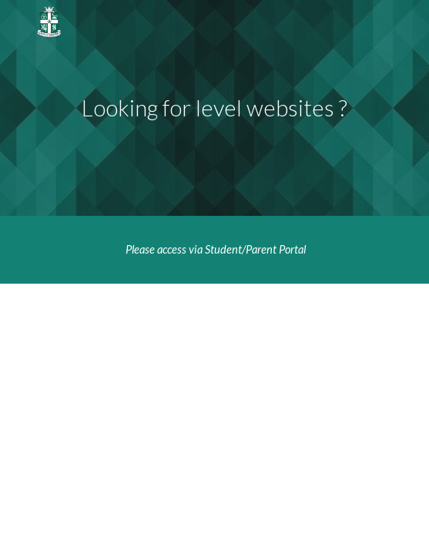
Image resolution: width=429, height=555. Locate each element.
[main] (214, 107)
